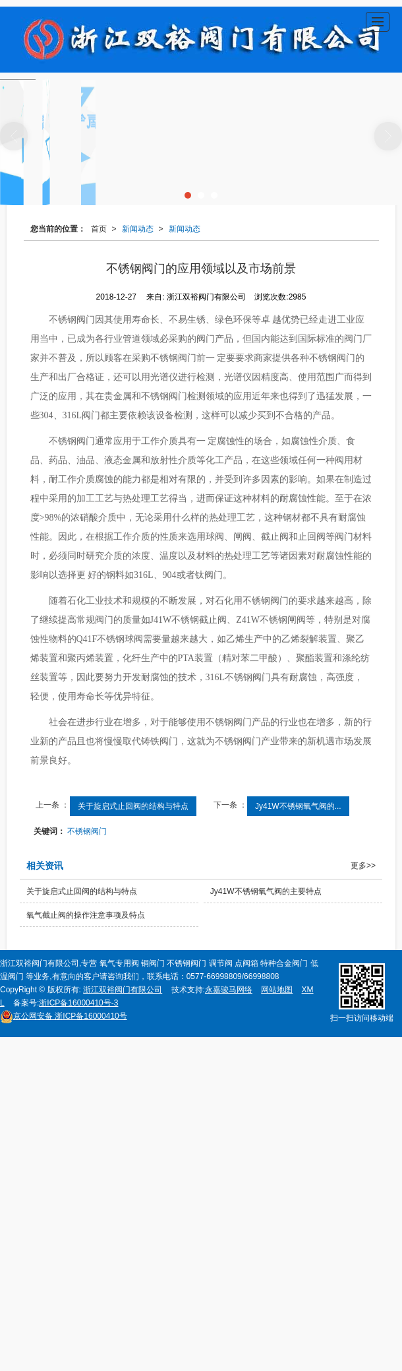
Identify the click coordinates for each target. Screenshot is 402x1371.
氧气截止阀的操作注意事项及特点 (85, 915)
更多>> (363, 865)
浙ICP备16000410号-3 (78, 1002)
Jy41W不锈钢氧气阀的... (298, 806)
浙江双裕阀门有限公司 (122, 989)
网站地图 (277, 989)
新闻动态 (138, 229)
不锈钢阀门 (87, 831)
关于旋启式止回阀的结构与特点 (133, 806)
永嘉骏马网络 (228, 989)
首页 (99, 229)
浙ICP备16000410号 (63, 1016)
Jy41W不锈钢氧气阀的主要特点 (266, 891)
